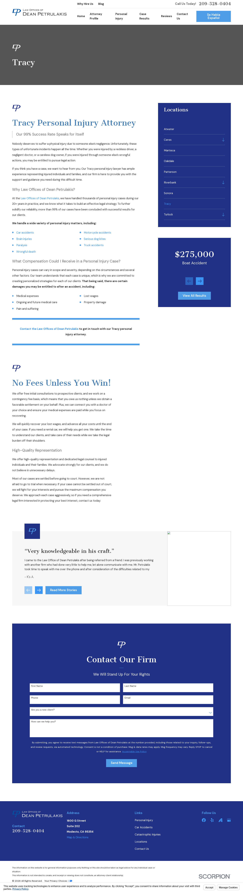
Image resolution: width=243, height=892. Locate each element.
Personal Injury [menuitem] (121, 16)
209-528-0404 (215, 4)
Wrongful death (26, 251)
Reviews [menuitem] (166, 16)
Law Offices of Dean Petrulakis (40, 198)
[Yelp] (212, 820)
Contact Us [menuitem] (182, 16)
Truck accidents (94, 245)
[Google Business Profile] (229, 820)
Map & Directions (77, 837)
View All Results (194, 296)
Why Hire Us (85, 4)
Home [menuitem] (81, 16)
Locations (141, 841)
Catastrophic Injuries (148, 834)
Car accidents (25, 232)
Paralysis (21, 245)
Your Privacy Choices (58, 880)
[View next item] (200, 281)
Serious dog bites (95, 239)
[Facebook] (204, 820)
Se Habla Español (213, 16)
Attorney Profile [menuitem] (96, 16)
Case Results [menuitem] (144, 16)
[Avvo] (220, 820)
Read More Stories (63, 594)
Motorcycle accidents (97, 232)
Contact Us (142, 849)
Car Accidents (144, 827)
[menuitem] (194, 129)
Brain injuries (24, 239)
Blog (101, 4)
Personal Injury (144, 820)
